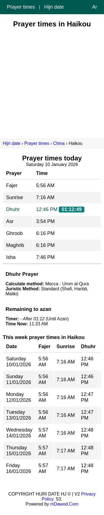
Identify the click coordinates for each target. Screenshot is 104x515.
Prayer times (21, 7)
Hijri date (54, 7)
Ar (94, 7)
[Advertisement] (52, 80)
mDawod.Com (64, 504)
